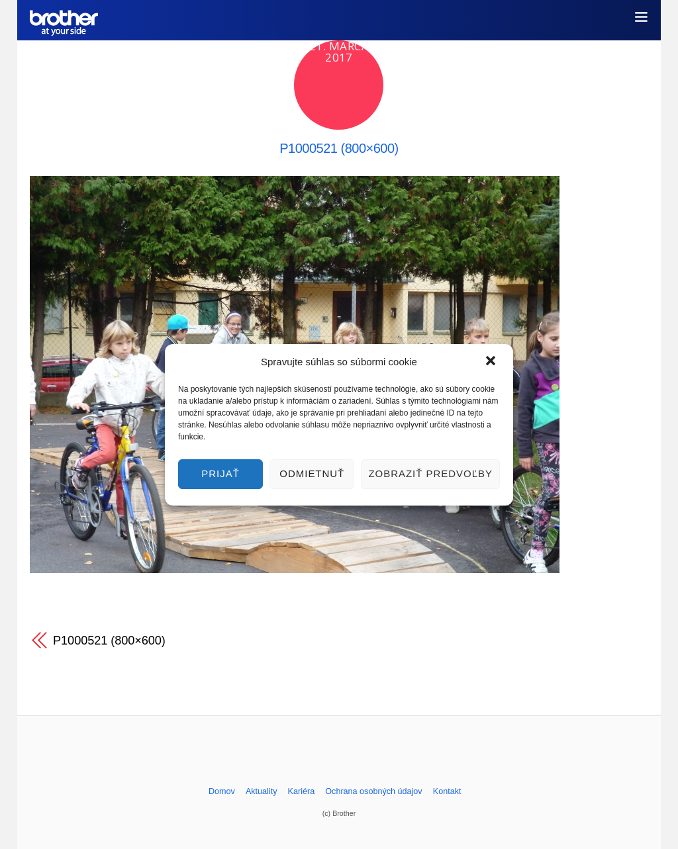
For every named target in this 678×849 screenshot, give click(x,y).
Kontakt (447, 791)
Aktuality (261, 791)
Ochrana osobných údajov (373, 791)
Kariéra (301, 791)
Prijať (220, 473)
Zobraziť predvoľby (430, 473)
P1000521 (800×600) (339, 148)
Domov (222, 791)
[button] (492, 362)
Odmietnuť (311, 473)
